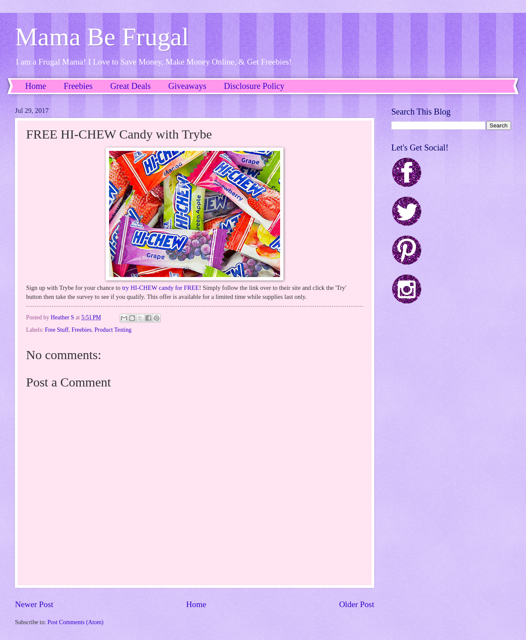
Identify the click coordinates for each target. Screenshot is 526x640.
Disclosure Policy (254, 86)
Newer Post (34, 604)
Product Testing (113, 330)
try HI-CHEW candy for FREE (160, 287)
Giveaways (187, 86)
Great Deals (130, 86)
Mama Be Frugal (102, 37)
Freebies (78, 86)
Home (35, 86)
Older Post (356, 604)
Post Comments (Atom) (75, 622)
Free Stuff (56, 330)
